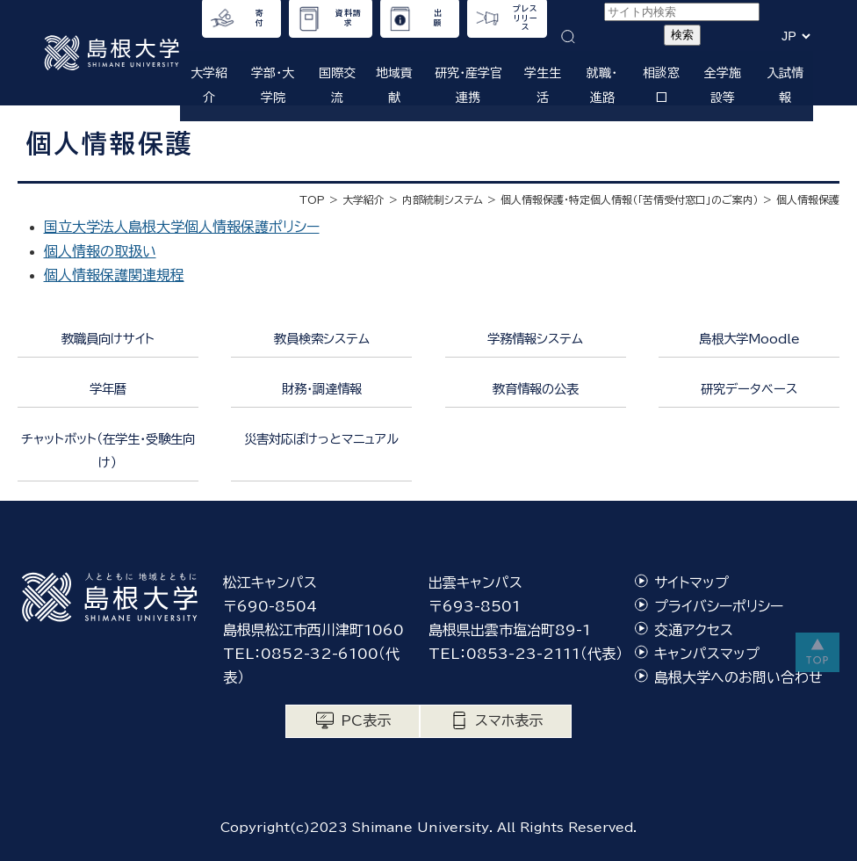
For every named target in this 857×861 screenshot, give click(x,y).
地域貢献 (394, 85)
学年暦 (108, 388)
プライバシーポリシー (718, 606)
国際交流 (337, 85)
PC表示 (366, 720)
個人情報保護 (807, 199)
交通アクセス (693, 630)
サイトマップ (691, 582)
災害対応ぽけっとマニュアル (321, 438)
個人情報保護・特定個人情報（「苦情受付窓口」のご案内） (630, 199)
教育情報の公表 (536, 388)
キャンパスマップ (707, 654)
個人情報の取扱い (100, 251)
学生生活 (542, 85)
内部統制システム (442, 199)
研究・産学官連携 (468, 85)
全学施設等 (722, 85)
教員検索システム (322, 338)
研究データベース (749, 388)
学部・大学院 (272, 85)
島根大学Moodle (749, 338)
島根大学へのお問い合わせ (738, 677)
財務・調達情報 (322, 388)
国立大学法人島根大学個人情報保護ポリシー (182, 227)
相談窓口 (661, 85)
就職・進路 (602, 85)
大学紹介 (209, 85)
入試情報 (785, 85)
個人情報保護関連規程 (114, 275)
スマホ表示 (509, 720)
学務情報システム (535, 338)
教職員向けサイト (108, 338)
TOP (312, 199)
